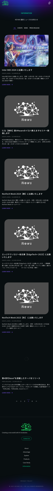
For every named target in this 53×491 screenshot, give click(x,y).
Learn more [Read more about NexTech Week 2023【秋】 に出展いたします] (7, 332)
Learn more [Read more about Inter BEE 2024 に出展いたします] (7, 84)
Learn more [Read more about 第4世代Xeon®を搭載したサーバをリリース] (7, 393)
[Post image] (26, 51)
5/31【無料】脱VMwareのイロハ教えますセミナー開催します (25, 132)
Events (20, 28)
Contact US (26, 438)
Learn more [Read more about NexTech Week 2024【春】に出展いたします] (7, 208)
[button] (49, 3)
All (15, 28)
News (26, 28)
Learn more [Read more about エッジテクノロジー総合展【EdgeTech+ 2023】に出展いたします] (7, 271)
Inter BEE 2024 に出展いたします (17, 70)
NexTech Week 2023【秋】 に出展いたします (22, 317)
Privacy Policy (26, 481)
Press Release (34, 28)
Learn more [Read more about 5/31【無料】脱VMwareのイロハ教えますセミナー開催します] (7, 148)
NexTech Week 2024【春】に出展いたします (22, 193)
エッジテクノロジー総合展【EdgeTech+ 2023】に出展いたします (26, 255)
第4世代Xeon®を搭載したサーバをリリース (21, 378)
